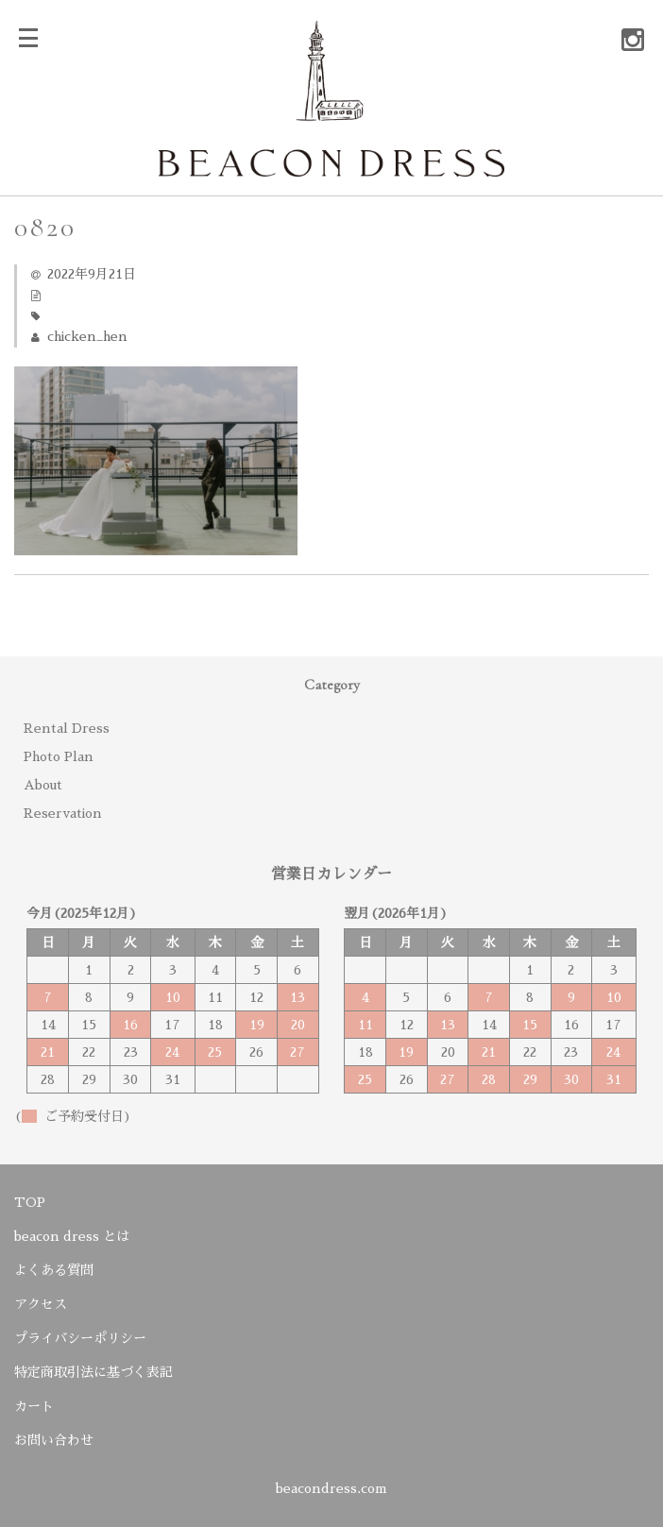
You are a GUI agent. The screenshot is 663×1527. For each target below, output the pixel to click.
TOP (29, 1202)
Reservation (63, 813)
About (43, 784)
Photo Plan (59, 756)
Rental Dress (67, 728)
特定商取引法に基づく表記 (93, 1372)
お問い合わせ (54, 1440)
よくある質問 (54, 1270)
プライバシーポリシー (80, 1338)
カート (34, 1406)
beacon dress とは (71, 1236)
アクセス (40, 1304)
